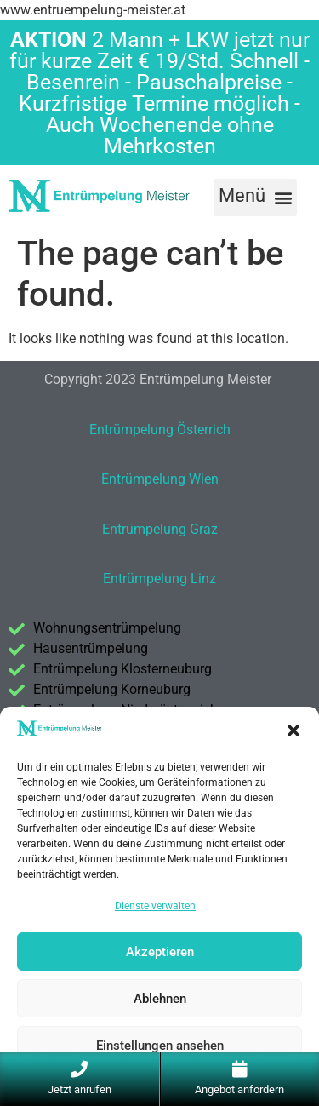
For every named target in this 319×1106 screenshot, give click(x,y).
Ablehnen (160, 998)
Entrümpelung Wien (160, 479)
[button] (293, 730)
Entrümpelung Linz (159, 578)
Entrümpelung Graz (160, 529)
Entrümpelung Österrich (160, 429)
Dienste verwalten (155, 906)
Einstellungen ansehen (160, 1045)
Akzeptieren (160, 952)
